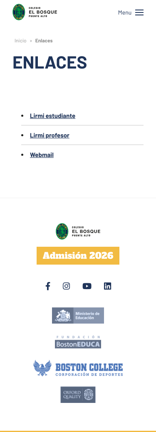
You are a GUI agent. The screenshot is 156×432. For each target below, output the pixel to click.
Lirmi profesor (49, 135)
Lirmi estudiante (52, 115)
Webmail (42, 154)
